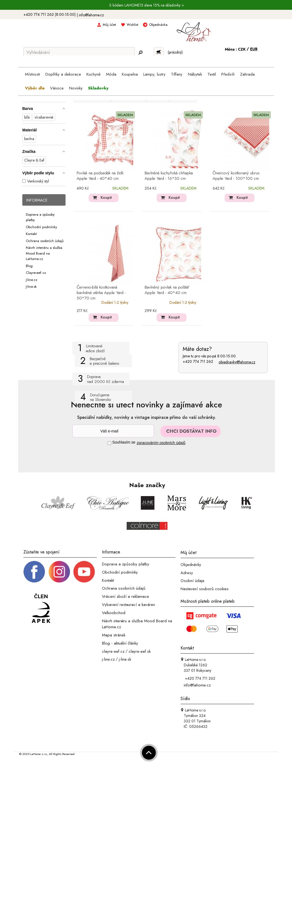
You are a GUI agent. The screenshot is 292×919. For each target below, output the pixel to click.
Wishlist (132, 24)
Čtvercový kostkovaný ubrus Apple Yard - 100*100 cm (236, 176)
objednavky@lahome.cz (237, 362)
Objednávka (158, 24)
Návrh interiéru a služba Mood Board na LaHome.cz (44, 253)
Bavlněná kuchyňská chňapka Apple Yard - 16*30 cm (169, 176)
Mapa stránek (113, 635)
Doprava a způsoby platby (125, 564)
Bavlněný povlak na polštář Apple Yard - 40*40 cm (167, 290)
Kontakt (31, 233)
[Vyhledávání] (79, 52)
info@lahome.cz (91, 15)
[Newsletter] (113, 431)
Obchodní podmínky (41, 226)
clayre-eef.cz (113, 651)
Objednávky (191, 565)
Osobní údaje (192, 581)
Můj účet (109, 24)
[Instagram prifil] (59, 571)
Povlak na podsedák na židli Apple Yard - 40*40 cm (100, 176)
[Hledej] (140, 52)
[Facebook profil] (34, 571)
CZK (242, 49)
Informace (36, 200)
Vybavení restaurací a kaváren (128, 605)
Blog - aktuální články (120, 643)
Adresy (187, 572)
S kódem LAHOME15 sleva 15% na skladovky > (146, 5)
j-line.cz (108, 659)
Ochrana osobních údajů (45, 240)
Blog (29, 265)
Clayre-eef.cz (36, 272)
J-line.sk (31, 286)
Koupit (106, 197)
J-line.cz (31, 279)
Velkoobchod (113, 613)
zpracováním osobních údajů (161, 443)
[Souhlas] (109, 443)
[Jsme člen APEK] (41, 608)
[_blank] (84, 571)
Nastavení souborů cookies (205, 589)
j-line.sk (125, 659)
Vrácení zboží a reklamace (125, 596)
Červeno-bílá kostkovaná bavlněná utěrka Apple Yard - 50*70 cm (101, 293)
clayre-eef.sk (140, 651)
